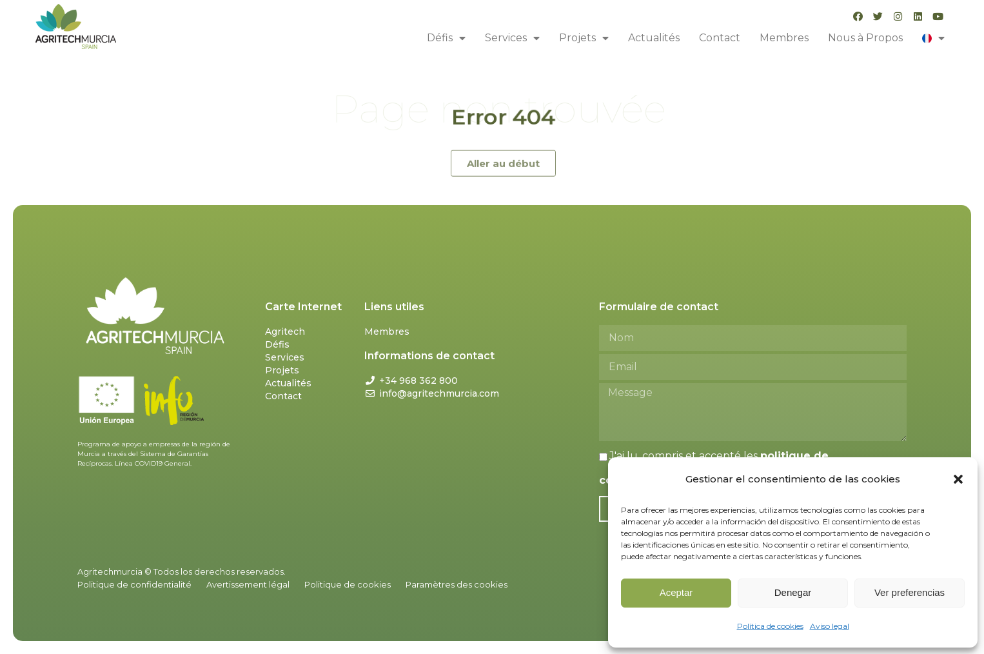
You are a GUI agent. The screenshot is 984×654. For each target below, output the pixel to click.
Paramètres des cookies (456, 584)
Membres (784, 38)
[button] (958, 479)
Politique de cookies (347, 584)
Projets (584, 38)
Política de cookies (770, 626)
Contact (719, 38)
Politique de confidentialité (134, 584)
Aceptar (676, 592)
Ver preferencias (909, 592)
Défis (446, 38)
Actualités (654, 38)
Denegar (793, 592)
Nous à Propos (865, 38)
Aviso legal (829, 626)
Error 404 (503, 117)
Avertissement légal (248, 584)
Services (512, 38)
